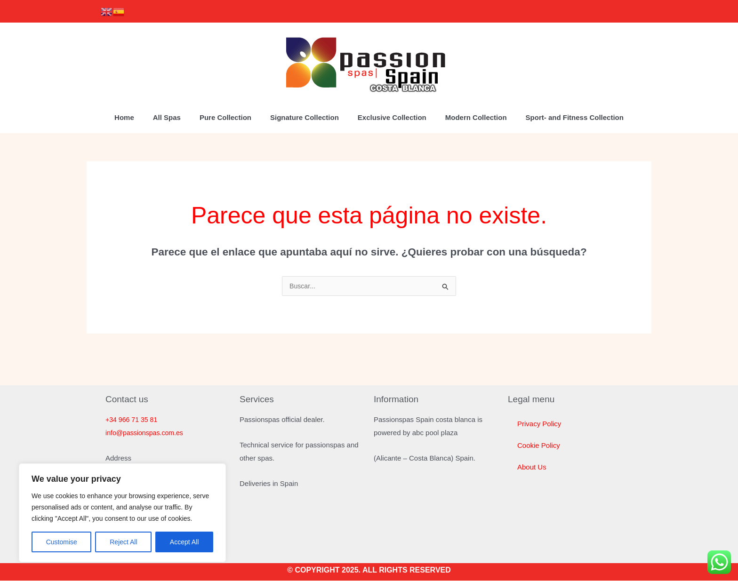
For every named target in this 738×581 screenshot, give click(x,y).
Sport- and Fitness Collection (575, 117)
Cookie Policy (538, 446)
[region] (122, 512)
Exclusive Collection (392, 117)
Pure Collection (225, 117)
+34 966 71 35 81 (132, 420)
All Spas (167, 117)
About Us (531, 467)
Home (124, 117)
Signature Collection (304, 117)
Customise (61, 542)
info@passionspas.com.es (146, 433)
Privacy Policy (539, 424)
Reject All (123, 542)
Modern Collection (476, 117)
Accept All (184, 542)
